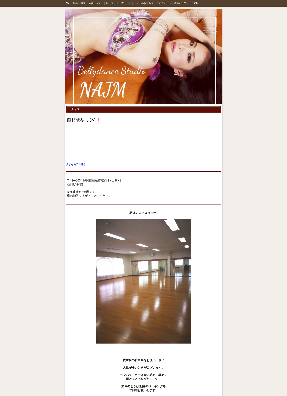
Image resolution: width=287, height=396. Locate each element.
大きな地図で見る (76, 164)
